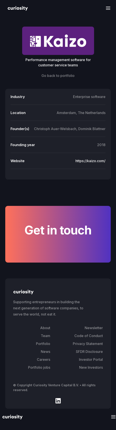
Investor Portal (91, 359)
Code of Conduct (88, 336)
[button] (107, 8)
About (45, 328)
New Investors (91, 367)
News (45, 351)
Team (45, 336)
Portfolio (43, 343)
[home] (16, 8)
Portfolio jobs (39, 367)
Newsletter (94, 328)
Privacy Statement (88, 343)
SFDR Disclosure (89, 351)
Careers (43, 359)
